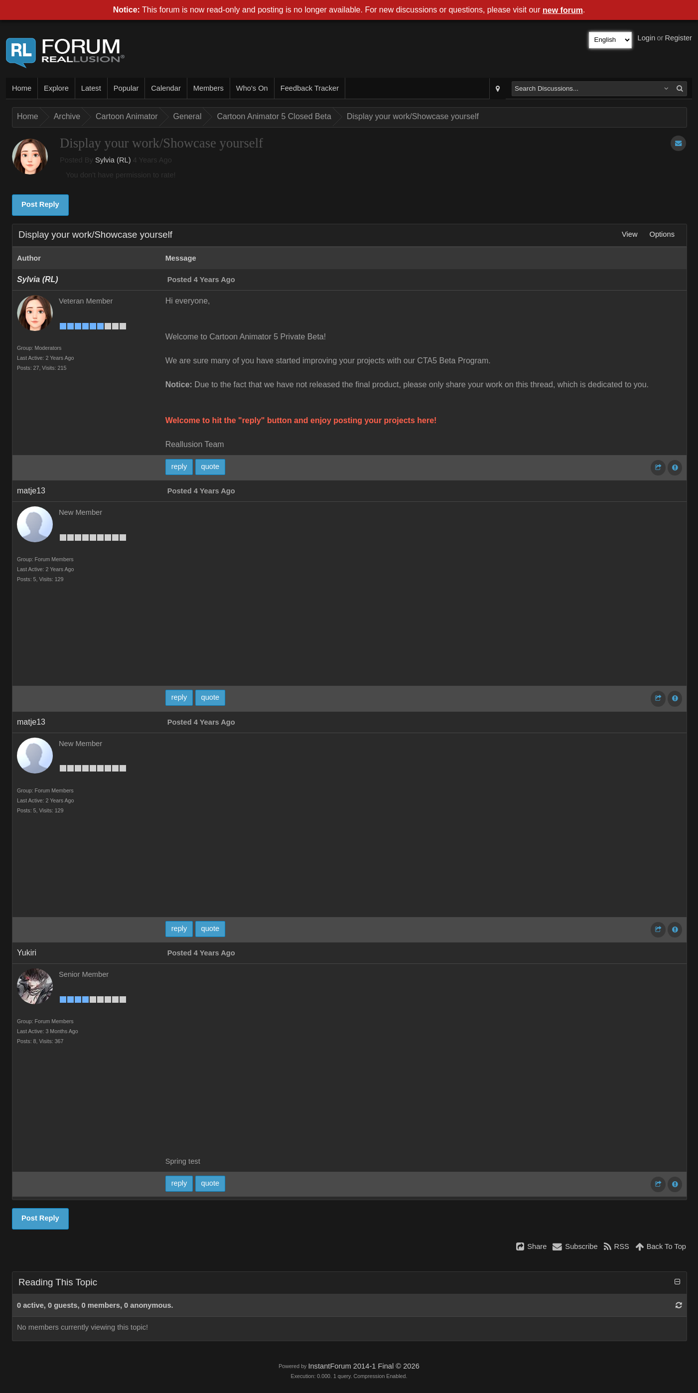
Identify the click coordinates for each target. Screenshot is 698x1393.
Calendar (165, 88)
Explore (56, 88)
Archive (67, 116)
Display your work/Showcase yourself (413, 116)
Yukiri (26, 952)
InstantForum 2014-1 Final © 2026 (363, 1366)
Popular (126, 88)
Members (208, 88)
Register (678, 38)
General (187, 116)
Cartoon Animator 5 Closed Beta (274, 116)
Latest (91, 88)
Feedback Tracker (310, 88)
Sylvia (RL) (113, 160)
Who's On (252, 88)
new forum (563, 10)
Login (647, 38)
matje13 (31, 490)
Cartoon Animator (127, 116)
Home (21, 88)
